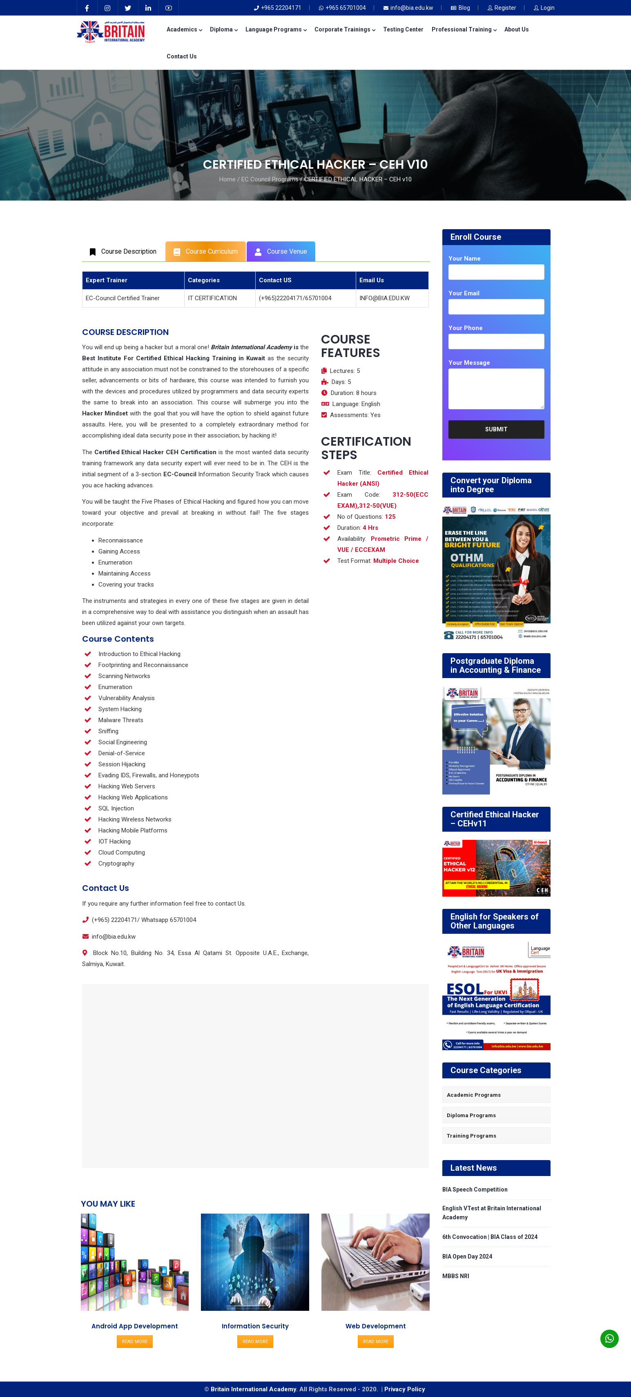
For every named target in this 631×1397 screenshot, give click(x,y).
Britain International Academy (253, 1389)
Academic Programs (474, 1095)
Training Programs (471, 1136)
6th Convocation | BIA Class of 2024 (489, 1237)
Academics (184, 29)
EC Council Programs (270, 179)
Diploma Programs (471, 1115)
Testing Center (403, 29)
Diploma (223, 29)
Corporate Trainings (344, 29)
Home (227, 179)
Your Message (469, 362)
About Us (516, 29)
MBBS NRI (455, 1276)
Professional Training (464, 29)
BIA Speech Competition (475, 1189)
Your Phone (465, 328)
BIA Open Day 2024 (467, 1256)
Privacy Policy (405, 1389)
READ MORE (134, 1341)
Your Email (463, 293)
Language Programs (275, 29)
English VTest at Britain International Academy (491, 1213)
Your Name (464, 258)
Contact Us (182, 56)
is (255, 347)
